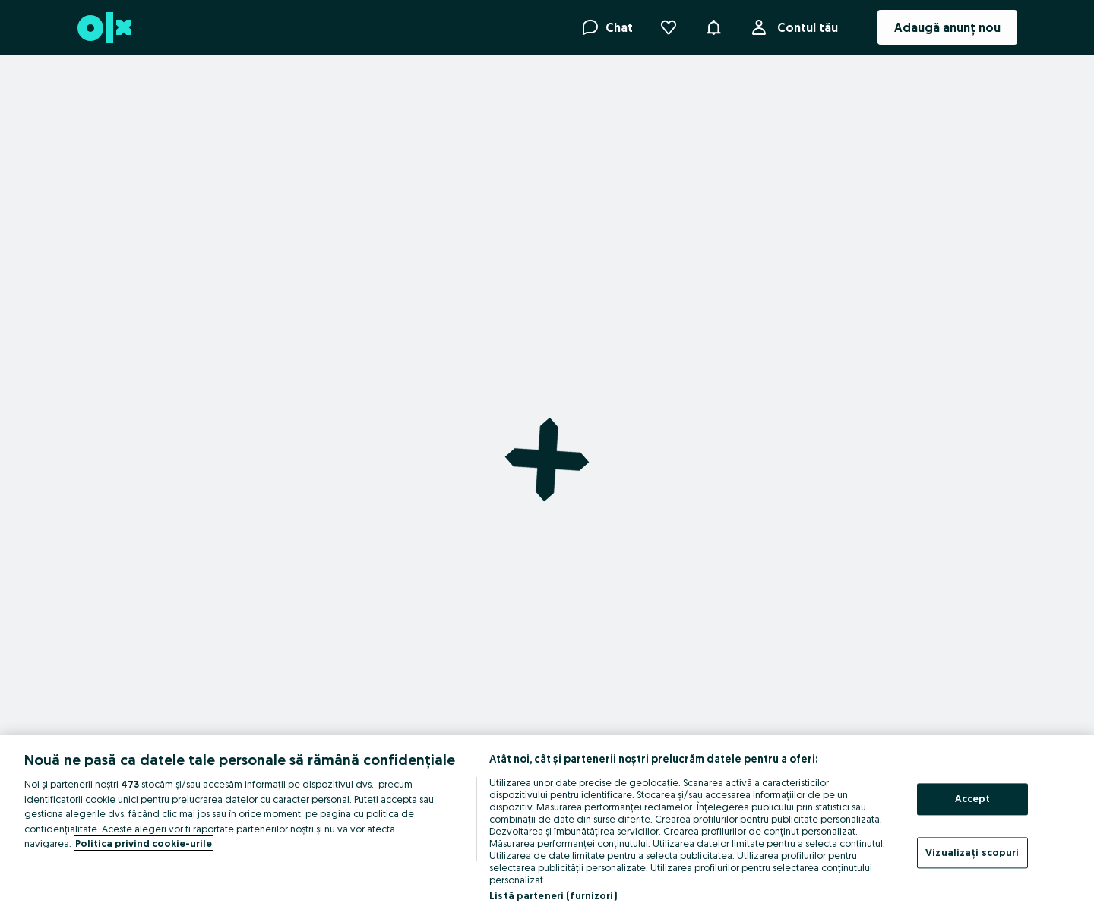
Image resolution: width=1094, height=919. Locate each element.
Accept (973, 798)
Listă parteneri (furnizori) (553, 895)
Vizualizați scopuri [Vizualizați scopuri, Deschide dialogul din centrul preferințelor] (972, 852)
